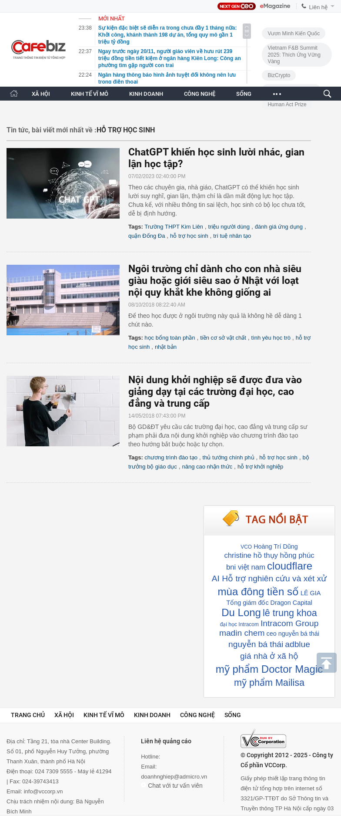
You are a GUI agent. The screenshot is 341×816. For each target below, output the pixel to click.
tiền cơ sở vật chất (223, 337)
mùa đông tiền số (258, 591)
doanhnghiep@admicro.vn (174, 776)
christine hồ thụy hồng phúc (269, 555)
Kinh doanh (152, 714)
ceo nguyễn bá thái (292, 633)
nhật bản (166, 347)
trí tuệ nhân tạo (232, 236)
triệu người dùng (229, 226)
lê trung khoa (290, 612)
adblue (297, 644)
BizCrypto (278, 75)
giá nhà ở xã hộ (269, 656)
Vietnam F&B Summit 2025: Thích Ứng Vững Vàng (294, 54)
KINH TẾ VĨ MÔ (89, 94)
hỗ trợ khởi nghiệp (260, 466)
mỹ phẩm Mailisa (269, 682)
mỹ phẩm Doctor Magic (269, 669)
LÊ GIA (311, 593)
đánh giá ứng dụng (279, 226)
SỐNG (243, 94)
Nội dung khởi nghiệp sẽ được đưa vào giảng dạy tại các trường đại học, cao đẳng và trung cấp (215, 391)
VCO (246, 547)
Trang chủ (28, 714)
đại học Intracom (239, 624)
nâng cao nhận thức (207, 466)
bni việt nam (245, 567)
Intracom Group (289, 623)
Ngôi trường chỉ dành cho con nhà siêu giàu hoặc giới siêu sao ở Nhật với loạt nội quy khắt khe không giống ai (214, 280)
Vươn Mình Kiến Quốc (293, 33)
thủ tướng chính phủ (228, 457)
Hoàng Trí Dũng (276, 546)
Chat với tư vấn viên (172, 785)
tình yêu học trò (271, 337)
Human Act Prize (286, 104)
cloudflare (289, 566)
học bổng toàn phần (169, 337)
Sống (232, 714)
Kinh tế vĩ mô (104, 714)
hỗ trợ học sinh (189, 236)
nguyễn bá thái (255, 644)
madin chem (242, 632)
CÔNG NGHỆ (199, 94)
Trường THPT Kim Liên (173, 226)
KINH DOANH (146, 94)
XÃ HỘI (41, 94)
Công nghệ (197, 714)
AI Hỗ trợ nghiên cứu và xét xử (269, 578)
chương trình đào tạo (170, 457)
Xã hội (64, 714)
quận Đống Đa (146, 236)
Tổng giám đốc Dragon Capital (269, 602)
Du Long (241, 612)
